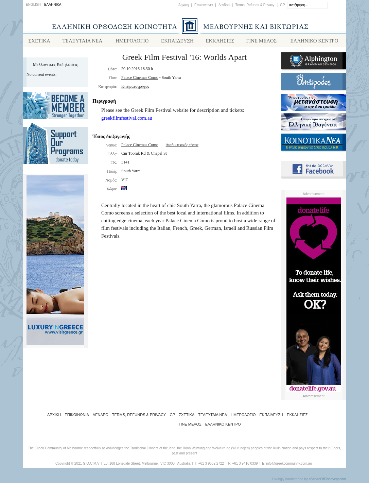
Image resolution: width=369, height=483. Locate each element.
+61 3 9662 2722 (211, 465)
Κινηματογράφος (135, 87)
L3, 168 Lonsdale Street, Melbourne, (131, 465)
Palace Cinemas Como (139, 78)
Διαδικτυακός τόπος (182, 146)
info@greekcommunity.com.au (289, 465)
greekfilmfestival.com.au (126, 119)
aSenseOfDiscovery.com (327, 480)
